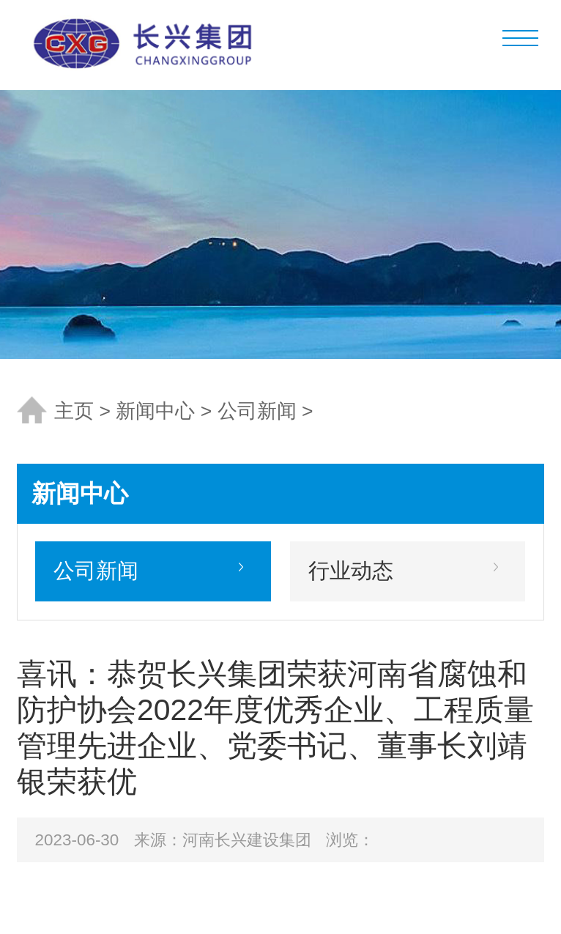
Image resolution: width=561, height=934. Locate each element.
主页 (74, 411)
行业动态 (350, 570)
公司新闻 (257, 411)
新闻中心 (155, 411)
